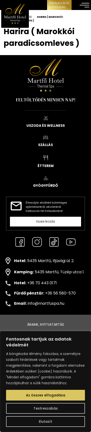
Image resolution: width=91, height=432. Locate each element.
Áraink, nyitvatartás (45, 324)
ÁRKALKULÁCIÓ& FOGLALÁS (59, 5)
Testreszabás (45, 408)
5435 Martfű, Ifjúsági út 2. (50, 260)
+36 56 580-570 (60, 293)
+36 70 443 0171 (42, 283)
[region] (45, 381)
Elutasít (45, 421)
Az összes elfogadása (45, 395)
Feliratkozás (45, 222)
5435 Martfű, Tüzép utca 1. (59, 272)
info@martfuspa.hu (46, 303)
